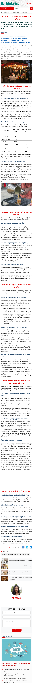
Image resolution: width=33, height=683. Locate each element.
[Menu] (4, 8)
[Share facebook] (23, 547)
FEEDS (30, 3)
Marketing (6, 12)
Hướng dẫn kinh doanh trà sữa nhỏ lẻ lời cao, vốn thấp (15, 554)
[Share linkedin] (31, 547)
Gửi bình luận (16, 630)
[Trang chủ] (2, 12)
